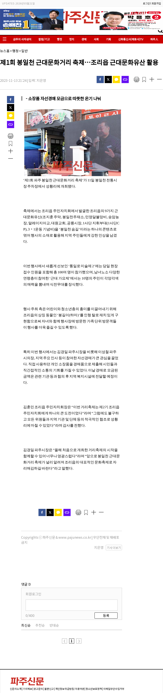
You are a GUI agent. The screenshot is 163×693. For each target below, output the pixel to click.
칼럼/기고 (44, 39)
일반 (24, 50)
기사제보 (27, 667)
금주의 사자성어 (22, 39)
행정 (59, 39)
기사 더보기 (114, 547)
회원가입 (156, 3)
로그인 (146, 3)
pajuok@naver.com (116, 683)
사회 (96, 39)
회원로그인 (33, 572)
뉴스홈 (5, 50)
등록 (106, 594)
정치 (71, 39)
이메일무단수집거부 (113, 667)
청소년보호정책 (94, 667)
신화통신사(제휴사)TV (130, 39)
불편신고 (49, 667)
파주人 (154, 39)
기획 (108, 39)
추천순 (40, 604)
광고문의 (38, 667)
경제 (83, 39)
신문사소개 (15, 667)
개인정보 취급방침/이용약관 (69, 667)
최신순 (26, 604)
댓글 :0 (26, 563)
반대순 (54, 604)
